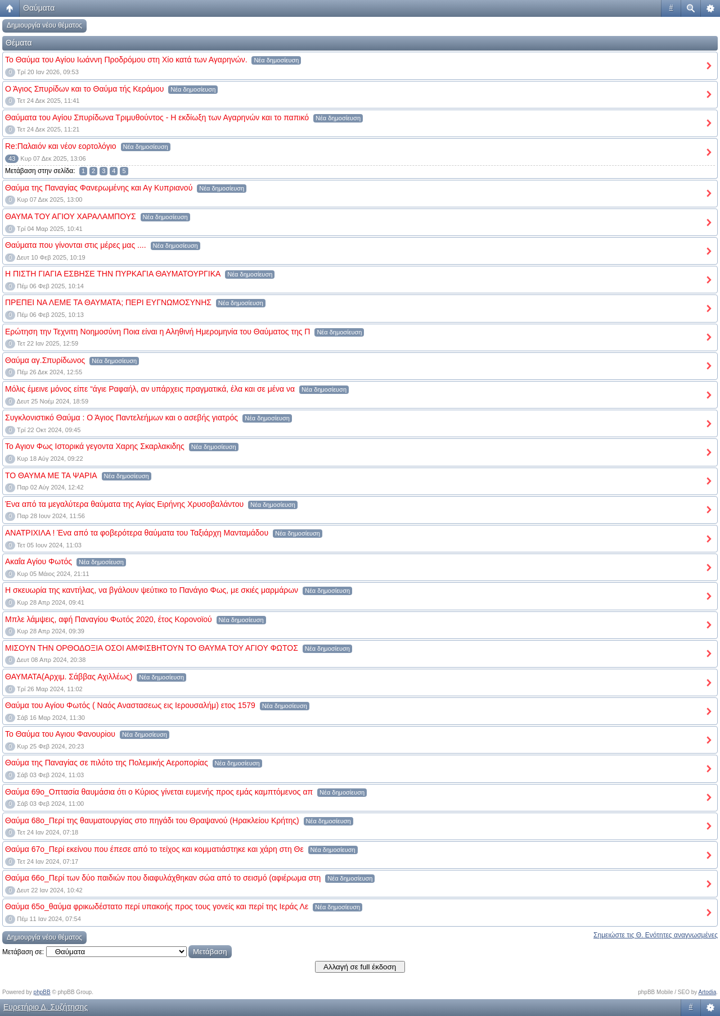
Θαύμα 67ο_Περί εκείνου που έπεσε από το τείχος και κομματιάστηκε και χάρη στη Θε (154, 849)
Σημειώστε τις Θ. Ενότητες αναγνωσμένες (655, 935)
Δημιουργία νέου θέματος (44, 25)
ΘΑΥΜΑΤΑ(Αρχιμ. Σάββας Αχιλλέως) (68, 676)
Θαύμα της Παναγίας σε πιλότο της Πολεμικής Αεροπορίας (106, 762)
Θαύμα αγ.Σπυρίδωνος (45, 360)
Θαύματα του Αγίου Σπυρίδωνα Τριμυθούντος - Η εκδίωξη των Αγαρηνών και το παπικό (157, 117)
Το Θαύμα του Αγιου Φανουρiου (60, 733)
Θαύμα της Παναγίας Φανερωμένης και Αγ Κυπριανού (98, 187)
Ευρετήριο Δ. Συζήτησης (45, 1007)
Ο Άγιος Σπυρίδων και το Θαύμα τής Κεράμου (84, 88)
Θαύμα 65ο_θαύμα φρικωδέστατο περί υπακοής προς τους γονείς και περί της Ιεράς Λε (156, 906)
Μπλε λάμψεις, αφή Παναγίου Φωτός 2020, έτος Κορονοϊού (108, 619)
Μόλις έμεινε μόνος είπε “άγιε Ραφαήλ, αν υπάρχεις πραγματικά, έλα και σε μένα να (150, 388)
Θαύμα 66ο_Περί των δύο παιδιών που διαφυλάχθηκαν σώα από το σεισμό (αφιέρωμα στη (163, 877)
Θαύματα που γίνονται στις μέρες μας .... (75, 245)
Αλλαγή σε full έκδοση (360, 967)
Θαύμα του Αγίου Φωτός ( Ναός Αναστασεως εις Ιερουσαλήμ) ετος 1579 (130, 705)
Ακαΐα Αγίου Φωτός (38, 561)
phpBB (42, 992)
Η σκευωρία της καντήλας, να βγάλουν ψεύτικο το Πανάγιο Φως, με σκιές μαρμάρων (151, 590)
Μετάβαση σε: (23, 952)
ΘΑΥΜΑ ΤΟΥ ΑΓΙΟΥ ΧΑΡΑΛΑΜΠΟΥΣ (70, 216)
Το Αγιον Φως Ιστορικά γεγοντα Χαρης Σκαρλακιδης (94, 446)
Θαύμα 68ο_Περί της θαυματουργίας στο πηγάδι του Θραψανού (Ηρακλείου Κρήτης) (152, 820)
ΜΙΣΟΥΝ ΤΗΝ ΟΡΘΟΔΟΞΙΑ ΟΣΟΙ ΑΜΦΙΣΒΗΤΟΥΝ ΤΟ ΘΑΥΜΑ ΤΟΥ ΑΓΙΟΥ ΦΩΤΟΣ (151, 647)
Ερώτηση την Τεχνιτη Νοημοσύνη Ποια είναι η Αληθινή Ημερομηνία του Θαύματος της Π (157, 331)
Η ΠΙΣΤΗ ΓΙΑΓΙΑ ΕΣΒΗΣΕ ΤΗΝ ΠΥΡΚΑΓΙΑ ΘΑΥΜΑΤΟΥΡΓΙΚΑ (112, 273)
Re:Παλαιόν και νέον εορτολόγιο (60, 146)
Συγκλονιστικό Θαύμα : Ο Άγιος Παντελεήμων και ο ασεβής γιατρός (121, 417)
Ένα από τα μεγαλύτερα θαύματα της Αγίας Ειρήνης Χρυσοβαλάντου (124, 504)
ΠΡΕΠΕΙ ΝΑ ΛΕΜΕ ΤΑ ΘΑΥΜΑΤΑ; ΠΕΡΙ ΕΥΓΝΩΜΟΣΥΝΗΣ (108, 302)
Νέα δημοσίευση (276, 60)
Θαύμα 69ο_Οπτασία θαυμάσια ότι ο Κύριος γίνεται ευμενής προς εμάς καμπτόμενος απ (159, 791)
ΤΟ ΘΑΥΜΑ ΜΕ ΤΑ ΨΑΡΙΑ (51, 475)
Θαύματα (39, 7)
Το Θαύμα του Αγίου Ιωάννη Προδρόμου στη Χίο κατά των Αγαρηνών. (126, 59)
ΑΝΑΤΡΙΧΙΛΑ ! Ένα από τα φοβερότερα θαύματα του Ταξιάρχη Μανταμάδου (136, 532)
